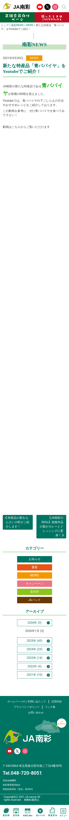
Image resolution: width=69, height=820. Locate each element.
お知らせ (34, 559)
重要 (35, 567)
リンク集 (50, 707)
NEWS (34, 575)
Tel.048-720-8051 (22, 773)
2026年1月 (32, 631)
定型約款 (57, 701)
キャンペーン (34, 583)
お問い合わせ (36, 712)
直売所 (34, 591)
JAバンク (34, 600)
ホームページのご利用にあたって (26, 701)
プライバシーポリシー (27, 707)
